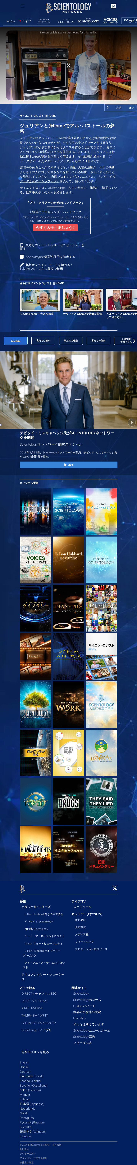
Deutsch (25, 1069)
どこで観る (27, 986)
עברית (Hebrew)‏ (30, 1088)
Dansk (24, 1065)
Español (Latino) (31, 1079)
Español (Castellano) (34, 1083)
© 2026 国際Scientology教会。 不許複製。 (42, 1142)
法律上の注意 (27, 1160)
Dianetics (79, 1016)
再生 (68, 465)
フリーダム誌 (82, 1040)
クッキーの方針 (28, 1151)
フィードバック (84, 939)
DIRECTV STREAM (34, 999)
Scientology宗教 (84, 1034)
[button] (134, 340)
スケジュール (82, 905)
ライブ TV (78, 899)
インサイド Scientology (39, 919)
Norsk (24, 1111)
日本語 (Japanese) (32, 1102)
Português (27, 1116)
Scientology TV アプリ (36, 1028)
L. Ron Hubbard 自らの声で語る (44, 912)
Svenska (25, 1125)
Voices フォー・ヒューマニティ (44, 941)
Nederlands (27, 1106)
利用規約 (24, 1146)
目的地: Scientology (36, 926)
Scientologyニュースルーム (91, 1028)
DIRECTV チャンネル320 (38, 991)
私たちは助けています (88, 1022)
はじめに (80, 917)
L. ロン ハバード (84, 1004)
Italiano (25, 1097)
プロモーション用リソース (91, 947)
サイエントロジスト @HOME (38, 116)
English (24, 1060)
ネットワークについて (86, 912)
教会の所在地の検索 (87, 1010)
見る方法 (80, 925)
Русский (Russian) (32, 1120)
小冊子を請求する (50, 257)
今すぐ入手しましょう (55, 227)
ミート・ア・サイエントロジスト (45, 934)
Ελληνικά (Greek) (32, 1074)
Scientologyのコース (87, 997)
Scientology (81, 991)
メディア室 (82, 932)
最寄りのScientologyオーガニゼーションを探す (52, 247)
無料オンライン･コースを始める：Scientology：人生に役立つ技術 (46, 266)
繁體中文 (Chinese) (33, 1129)
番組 (23, 899)
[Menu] (23, 5)
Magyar (25, 1092)
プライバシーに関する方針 (33, 1155)
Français (25, 1134)
